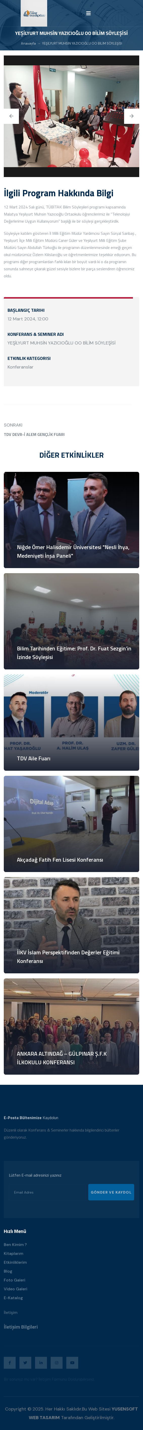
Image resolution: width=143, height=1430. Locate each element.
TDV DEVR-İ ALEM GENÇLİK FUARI (34, 434)
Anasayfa (28, 43)
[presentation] (11, 117)
